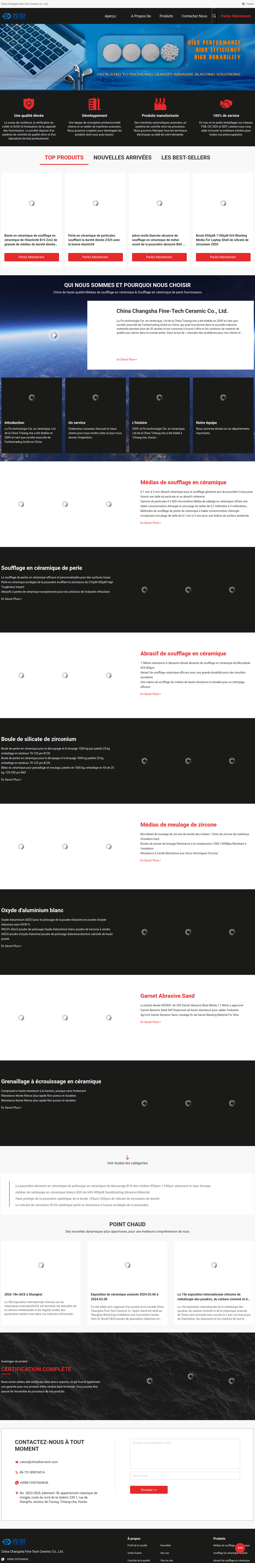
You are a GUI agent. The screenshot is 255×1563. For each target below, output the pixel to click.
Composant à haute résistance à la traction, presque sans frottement (43, 1090)
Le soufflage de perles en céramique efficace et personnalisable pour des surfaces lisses (55, 577)
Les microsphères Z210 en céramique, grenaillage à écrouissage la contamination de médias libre (85, 1184)
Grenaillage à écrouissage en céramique (51, 1081)
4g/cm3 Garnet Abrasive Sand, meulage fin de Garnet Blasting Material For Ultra (189, 1014)
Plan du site (167, 1560)
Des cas (165, 1553)
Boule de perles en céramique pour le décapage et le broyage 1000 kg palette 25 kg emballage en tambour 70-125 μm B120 (52, 760)
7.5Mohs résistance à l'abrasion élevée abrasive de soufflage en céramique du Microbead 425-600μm (195, 665)
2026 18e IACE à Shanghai (23, 1294)
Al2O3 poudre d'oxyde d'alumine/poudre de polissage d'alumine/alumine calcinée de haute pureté (57, 936)
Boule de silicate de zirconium (38, 739)
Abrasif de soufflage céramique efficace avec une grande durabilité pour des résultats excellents (192, 675)
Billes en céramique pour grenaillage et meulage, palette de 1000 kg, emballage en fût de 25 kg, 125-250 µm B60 (57, 770)
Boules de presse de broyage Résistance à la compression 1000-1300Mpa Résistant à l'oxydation (193, 846)
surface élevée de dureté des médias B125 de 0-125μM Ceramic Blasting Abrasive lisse (78, 1190)
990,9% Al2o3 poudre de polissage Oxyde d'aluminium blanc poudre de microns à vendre (55, 929)
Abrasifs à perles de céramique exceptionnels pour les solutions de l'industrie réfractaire (55, 591)
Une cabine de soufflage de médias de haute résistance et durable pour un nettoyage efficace (192, 684)
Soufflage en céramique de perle (41, 568)
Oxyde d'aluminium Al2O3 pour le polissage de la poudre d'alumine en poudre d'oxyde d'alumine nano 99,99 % (53, 922)
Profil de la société (137, 1545)
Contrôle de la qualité (139, 1560)
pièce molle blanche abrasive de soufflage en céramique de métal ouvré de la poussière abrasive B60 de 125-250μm (159, 240)
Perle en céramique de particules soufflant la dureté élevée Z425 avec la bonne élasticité (94, 240)
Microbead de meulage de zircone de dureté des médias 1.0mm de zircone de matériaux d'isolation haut (194, 837)
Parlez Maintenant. (31, 257)
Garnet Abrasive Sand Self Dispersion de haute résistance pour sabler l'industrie (189, 1010)
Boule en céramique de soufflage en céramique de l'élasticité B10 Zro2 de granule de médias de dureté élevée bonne (30, 240)
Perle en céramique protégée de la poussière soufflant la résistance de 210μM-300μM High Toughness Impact (57, 585)
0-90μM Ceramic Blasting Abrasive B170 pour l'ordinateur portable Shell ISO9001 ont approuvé (83, 1197)
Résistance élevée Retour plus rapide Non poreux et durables (38, 1095)
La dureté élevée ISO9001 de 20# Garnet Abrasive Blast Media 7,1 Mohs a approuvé (191, 1005)
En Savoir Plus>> (127, 359)
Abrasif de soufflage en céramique (183, 653)
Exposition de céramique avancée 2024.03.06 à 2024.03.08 (125, 1297)
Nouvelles (166, 1545)
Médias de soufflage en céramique (183, 482)
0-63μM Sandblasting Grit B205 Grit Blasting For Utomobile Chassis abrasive (70, 1203)
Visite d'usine (135, 1553)
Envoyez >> (149, 1490)
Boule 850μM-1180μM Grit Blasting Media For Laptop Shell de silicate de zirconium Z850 (222, 240)
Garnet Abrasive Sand (167, 996)
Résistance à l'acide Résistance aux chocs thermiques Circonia (179, 853)
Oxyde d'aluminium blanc (32, 910)
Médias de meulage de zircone (178, 824)
